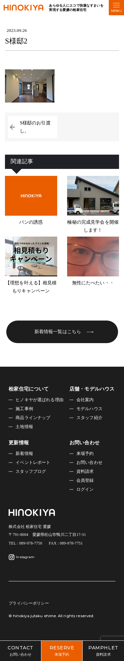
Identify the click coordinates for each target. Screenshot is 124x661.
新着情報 (24, 453)
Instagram (21, 557)
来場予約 (85, 453)
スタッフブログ (31, 471)
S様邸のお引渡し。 (35, 126)
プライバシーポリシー (29, 603)
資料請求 (85, 471)
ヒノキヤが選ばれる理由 (39, 400)
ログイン (85, 489)
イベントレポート (33, 462)
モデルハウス (89, 408)
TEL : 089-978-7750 (25, 543)
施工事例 (24, 408)
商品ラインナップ (33, 417)
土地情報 (24, 426)
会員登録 (85, 480)
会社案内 (85, 400)
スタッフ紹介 (89, 417)
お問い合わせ (89, 462)
